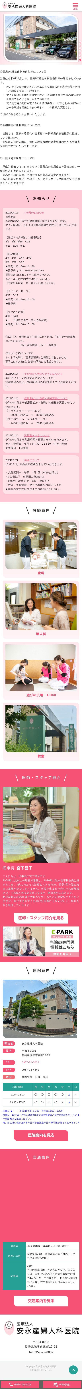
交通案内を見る (41, 1301)
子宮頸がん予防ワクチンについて (43, 373)
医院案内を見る (41, 1135)
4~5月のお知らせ (34, 212)
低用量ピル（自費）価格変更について (45, 398)
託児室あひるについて (37, 435)
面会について (32, 460)
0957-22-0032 (43, 1352)
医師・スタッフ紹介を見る (41, 918)
